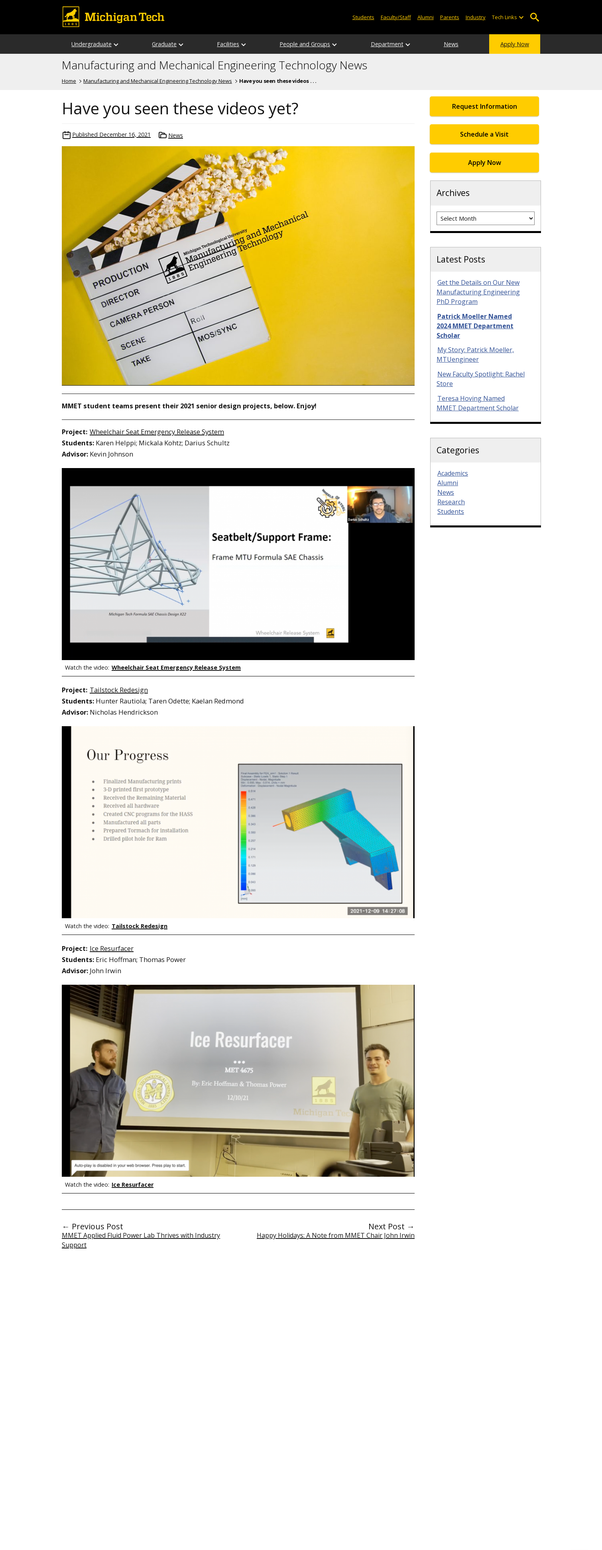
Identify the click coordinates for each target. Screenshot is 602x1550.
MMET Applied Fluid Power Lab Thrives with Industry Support (141, 1240)
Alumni (425, 17)
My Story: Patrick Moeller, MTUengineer (475, 354)
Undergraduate (91, 44)
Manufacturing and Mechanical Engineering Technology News (214, 65)
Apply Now (514, 44)
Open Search (534, 17)
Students (363, 17)
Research (451, 502)
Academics (452, 473)
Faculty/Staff (396, 17)
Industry (476, 17)
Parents (449, 17)
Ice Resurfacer (112, 948)
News (451, 44)
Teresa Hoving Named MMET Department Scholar (478, 403)
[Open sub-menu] (521, 17)
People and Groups (304, 44)
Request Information (484, 106)
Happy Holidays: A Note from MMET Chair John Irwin (336, 1235)
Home (69, 80)
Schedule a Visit (484, 134)
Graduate (164, 44)
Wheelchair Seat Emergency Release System (157, 431)
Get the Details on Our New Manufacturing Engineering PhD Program (478, 292)
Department (387, 44)
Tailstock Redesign (119, 689)
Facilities (228, 44)
